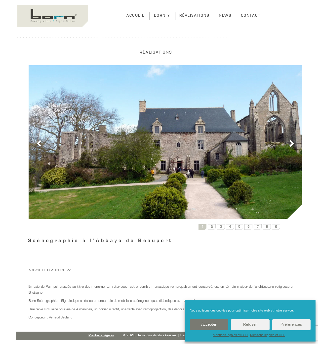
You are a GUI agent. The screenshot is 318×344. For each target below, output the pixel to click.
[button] (38, 142)
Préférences (291, 325)
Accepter (209, 325)
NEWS (225, 15)
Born (52, 16)
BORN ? (162, 15)
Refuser (250, 325)
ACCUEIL (135, 15)
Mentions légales (101, 335)
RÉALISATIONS (194, 15)
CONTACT (251, 15)
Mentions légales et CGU (230, 335)
